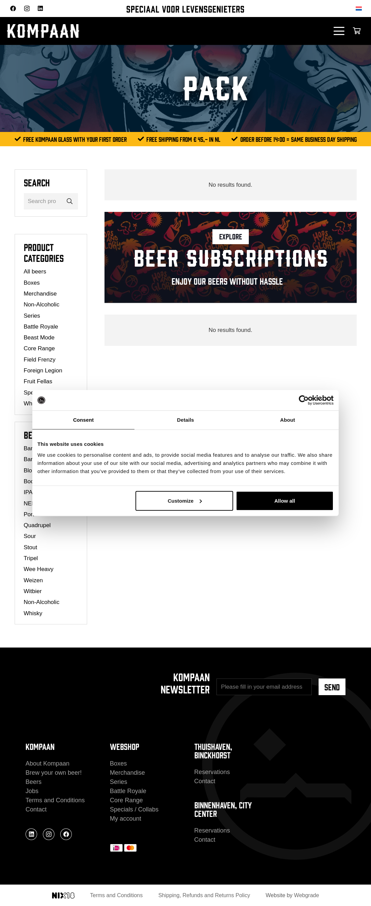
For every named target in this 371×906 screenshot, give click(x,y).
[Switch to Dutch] (360, 8)
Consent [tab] (83, 420)
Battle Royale (41, 326)
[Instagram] (27, 8)
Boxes (32, 283)
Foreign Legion (43, 370)
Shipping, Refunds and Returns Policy (204, 895)
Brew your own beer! (54, 772)
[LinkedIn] (40, 8)
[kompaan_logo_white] (75, 31)
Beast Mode (39, 337)
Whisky (33, 613)
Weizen (33, 580)
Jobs (32, 791)
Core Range (39, 348)
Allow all (284, 500)
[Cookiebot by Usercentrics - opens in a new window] (304, 400)
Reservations (212, 772)
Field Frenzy (40, 359)
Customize (185, 500)
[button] (339, 31)
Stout (30, 547)
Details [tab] (185, 420)
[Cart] (356, 31)
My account (125, 818)
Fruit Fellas (38, 381)
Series (32, 316)
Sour (30, 536)
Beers (34, 781)
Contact (36, 809)
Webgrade (306, 895)
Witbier (33, 591)
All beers (35, 271)
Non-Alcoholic (42, 304)
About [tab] (287, 420)
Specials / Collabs (134, 809)
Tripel (31, 558)
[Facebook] (13, 8)
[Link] (230, 257)
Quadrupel (37, 525)
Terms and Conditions (55, 800)
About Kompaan (47, 763)
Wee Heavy (39, 569)
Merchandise (40, 293)
